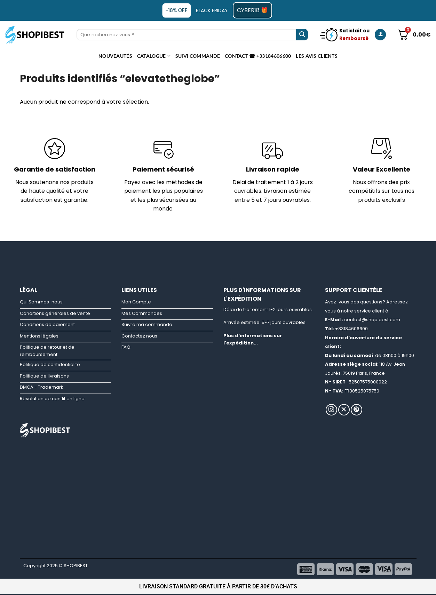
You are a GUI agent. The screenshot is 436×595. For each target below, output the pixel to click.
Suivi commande (197, 56)
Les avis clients (317, 56)
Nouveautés (115, 56)
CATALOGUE (154, 56)
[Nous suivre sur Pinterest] (356, 409)
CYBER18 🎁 (252, 10)
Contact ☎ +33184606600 (258, 56)
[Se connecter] (380, 34)
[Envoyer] (302, 35)
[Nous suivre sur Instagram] (331, 409)
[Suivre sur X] (344, 409)
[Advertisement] (218, 256)
